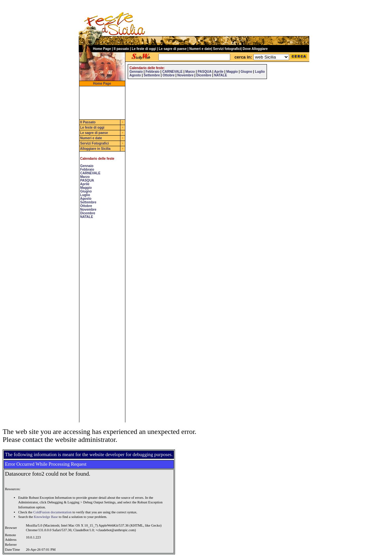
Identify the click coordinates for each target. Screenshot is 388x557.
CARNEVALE (90, 173)
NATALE (86, 217)
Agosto (85, 198)
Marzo (85, 177)
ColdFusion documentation (52, 512)
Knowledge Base (46, 517)
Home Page (102, 49)
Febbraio (87, 169)
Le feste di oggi (144, 49)
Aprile (84, 184)
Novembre (88, 209)
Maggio (86, 188)
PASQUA (87, 180)
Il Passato (88, 122)
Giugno (86, 191)
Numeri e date (200, 49)
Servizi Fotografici (94, 143)
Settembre (88, 202)
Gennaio (86, 166)
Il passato (121, 49)
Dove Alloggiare (255, 49)
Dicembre (87, 213)
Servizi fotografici (227, 49)
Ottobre (86, 206)
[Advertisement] (99, 323)
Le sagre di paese (173, 49)
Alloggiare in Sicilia (95, 148)
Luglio (85, 195)
